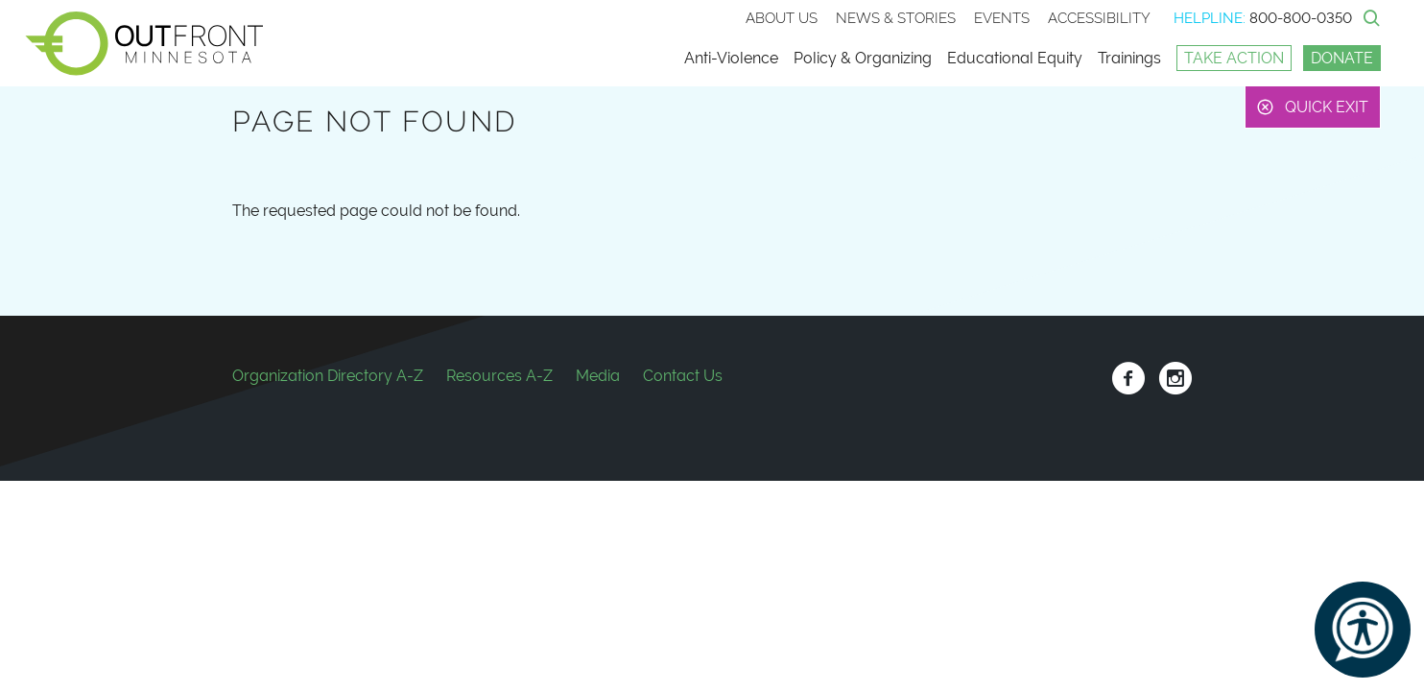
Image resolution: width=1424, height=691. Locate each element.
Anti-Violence (731, 58)
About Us (782, 18)
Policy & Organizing (863, 58)
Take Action (1234, 58)
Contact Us (683, 376)
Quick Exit (1326, 107)
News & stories (896, 18)
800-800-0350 (1300, 18)
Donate (1342, 58)
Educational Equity (1014, 58)
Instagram (1175, 378)
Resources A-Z (499, 376)
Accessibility (1099, 18)
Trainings (1129, 58)
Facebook (1128, 378)
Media (598, 376)
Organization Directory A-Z (327, 376)
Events (1002, 18)
